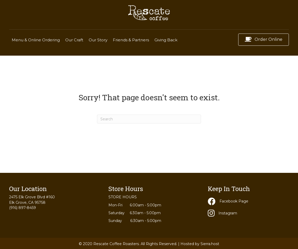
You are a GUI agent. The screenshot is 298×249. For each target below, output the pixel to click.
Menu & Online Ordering (36, 39)
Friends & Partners (131, 39)
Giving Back (165, 39)
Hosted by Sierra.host (199, 243)
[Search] (149, 119)
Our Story (98, 39)
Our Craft (74, 39)
